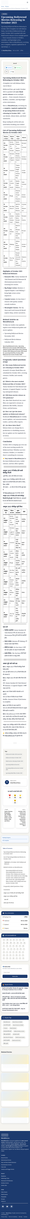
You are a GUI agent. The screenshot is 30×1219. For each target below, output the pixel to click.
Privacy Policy (4, 1216)
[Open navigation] (27, 2)
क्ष (13, 958)
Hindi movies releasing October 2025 (14, 761)
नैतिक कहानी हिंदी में (7, 1034)
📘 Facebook (9, 67)
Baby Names (4, 1192)
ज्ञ (23, 958)
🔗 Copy (12, 71)
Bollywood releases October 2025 (13, 758)
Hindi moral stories (20, 1037)
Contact (25, 1216)
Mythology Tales (5, 1178)
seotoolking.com (4, 1214)
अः (17, 943)
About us (3, 1201)
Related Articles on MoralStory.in (13, 867)
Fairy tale (3, 1167)
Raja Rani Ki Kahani (8, 1037)
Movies (7, 6)
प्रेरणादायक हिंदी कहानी (7, 1031)
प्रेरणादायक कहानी (16, 1034)
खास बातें (6, 900)
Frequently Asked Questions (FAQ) (13, 887)
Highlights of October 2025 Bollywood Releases (15, 863)
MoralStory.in (19, 459)
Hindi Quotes (4, 1194)
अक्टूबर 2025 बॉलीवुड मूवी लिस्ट (10, 896)
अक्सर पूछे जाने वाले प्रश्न (9, 903)
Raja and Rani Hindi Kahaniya (8, 1162)
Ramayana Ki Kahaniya (7, 1181)
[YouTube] (7, 1206)
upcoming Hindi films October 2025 (14, 773)
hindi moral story (16, 1040)
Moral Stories (5, 1158)
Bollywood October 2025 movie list (14, 754)
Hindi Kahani (13, 1028)
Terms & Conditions (13, 1216)
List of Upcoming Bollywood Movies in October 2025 (14, 858)
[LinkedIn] (11, 1206)
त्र (16, 958)
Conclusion (7, 890)
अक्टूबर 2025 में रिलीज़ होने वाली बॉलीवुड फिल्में (14, 893)
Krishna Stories (5, 1183)
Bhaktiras (3, 1176)
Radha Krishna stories (19, 1031)
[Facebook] (3, 1206)
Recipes (3, 1199)
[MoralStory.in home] (4, 2)
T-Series (5, 1028)
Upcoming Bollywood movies (12, 765)
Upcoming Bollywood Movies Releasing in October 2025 (15, 853)
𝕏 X (7, 71)
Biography (3, 1197)
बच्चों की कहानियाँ (7, 1040)
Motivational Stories (6, 1160)
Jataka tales (4, 1185)
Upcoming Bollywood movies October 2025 (14, 769)
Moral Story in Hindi (17, 1022)
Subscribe (15, 976)
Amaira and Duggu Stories (7, 1169)
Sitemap (20, 1216)
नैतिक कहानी (6, 1044)
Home (2, 6)
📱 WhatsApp (17, 67)
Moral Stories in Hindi (18, 1025)
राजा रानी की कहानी (7, 1025)
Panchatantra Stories (6, 1165)
